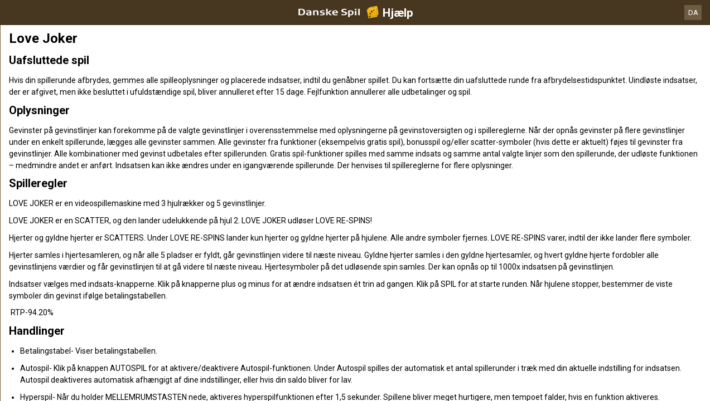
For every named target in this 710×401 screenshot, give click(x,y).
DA (693, 12)
